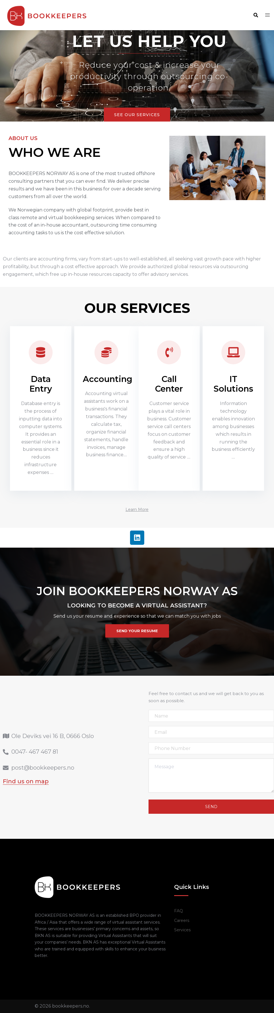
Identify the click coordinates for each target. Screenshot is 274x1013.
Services (182, 929)
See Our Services (137, 114)
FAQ (178, 910)
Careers (181, 920)
